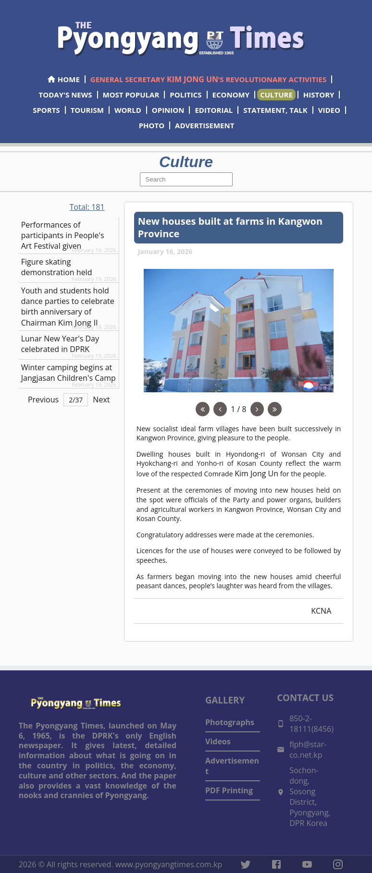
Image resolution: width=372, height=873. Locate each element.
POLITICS (185, 94)
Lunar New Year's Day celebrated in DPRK (60, 343)
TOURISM (87, 110)
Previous (43, 399)
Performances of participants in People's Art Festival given (62, 235)
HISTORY (319, 94)
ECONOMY (231, 94)
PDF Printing (229, 790)
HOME (63, 79)
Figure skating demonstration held (56, 267)
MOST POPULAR (131, 94)
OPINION (168, 110)
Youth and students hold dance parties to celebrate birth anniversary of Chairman (67, 306)
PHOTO (151, 125)
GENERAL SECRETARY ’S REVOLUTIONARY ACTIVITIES (208, 79)
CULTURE (276, 94)
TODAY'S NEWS (65, 94)
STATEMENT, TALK (275, 110)
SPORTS (46, 110)
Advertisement (232, 765)
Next (101, 399)
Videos (218, 741)
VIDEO (329, 110)
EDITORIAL (214, 110)
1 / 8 (238, 409)
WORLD (127, 110)
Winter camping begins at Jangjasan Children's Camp (68, 372)
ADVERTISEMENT (204, 125)
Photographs (229, 722)
